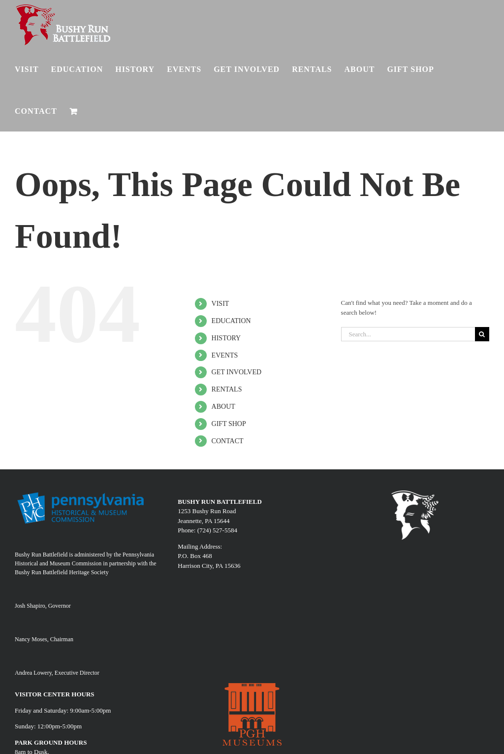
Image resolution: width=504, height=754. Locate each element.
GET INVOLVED (237, 372)
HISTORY (226, 338)
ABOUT (223, 406)
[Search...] (408, 334)
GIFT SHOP (229, 423)
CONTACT (228, 441)
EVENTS (225, 355)
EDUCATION (231, 321)
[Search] (482, 334)
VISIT (220, 303)
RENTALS (227, 389)
